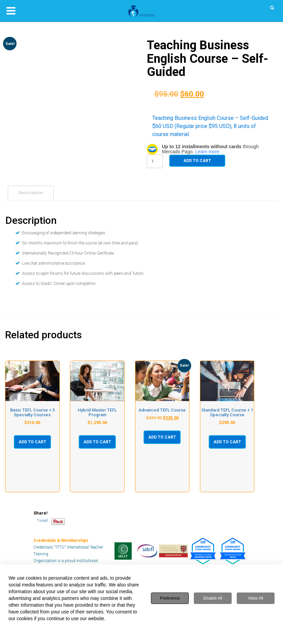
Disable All (212, 598)
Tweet (42, 520)
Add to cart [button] (32, 442)
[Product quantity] (155, 161)
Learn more (207, 151)
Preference (170, 598)
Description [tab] (30, 192)
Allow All (255, 598)
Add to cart (197, 160)
